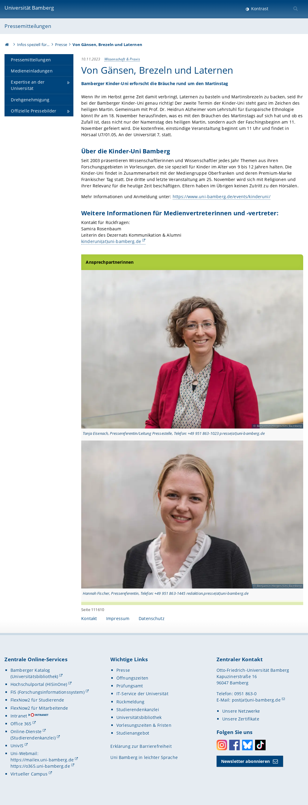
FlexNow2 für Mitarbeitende (39, 708)
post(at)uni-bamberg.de (256, 700)
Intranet (19, 716)
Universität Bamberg (29, 7)
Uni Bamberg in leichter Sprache (143, 757)
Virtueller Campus (29, 774)
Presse (61, 44)
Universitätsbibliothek (139, 717)
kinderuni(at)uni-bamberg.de (111, 241)
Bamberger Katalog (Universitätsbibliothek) (34, 673)
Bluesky (247, 745)
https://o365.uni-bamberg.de (40, 766)
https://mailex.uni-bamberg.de (42, 760)
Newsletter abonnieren (245, 761)
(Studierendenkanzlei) (33, 738)
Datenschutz (152, 618)
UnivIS (17, 745)
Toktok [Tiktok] (260, 745)
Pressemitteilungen (28, 26)
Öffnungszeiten (132, 678)
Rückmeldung (130, 702)
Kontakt (89, 618)
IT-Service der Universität (142, 693)
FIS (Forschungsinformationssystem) (48, 692)
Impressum (117, 618)
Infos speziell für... (33, 44)
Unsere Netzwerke (241, 711)
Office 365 (21, 724)
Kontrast (259, 8)
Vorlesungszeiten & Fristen (143, 725)
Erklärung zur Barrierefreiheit (140, 746)
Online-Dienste (26, 731)
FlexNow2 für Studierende (37, 700)
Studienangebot (132, 733)
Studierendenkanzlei (137, 709)
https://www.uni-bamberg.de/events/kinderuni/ (221, 196)
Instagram (222, 745)
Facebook (234, 745)
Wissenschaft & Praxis (122, 59)
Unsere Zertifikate (240, 719)
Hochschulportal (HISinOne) (39, 684)
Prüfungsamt (129, 686)
